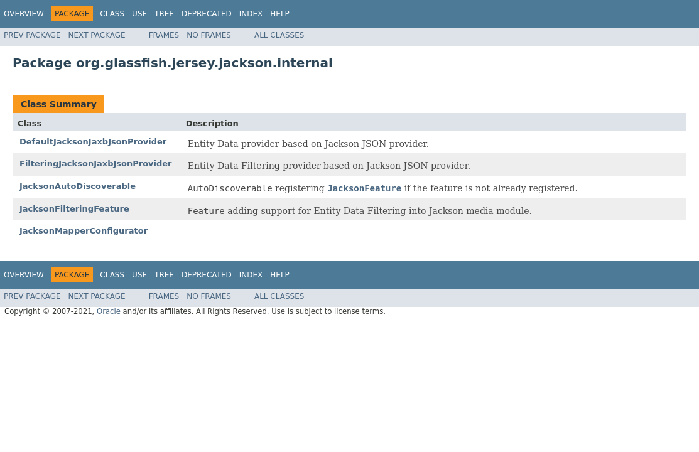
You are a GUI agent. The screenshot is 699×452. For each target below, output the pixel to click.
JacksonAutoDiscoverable (77, 186)
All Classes (279, 35)
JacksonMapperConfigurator (83, 230)
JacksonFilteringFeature (74, 208)
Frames (164, 35)
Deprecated (207, 13)
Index (251, 13)
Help (280, 13)
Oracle (109, 311)
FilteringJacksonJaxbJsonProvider (95, 163)
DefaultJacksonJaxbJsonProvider (92, 141)
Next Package (97, 35)
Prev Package (32, 35)
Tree (164, 13)
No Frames (209, 35)
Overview (24, 13)
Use (139, 13)
